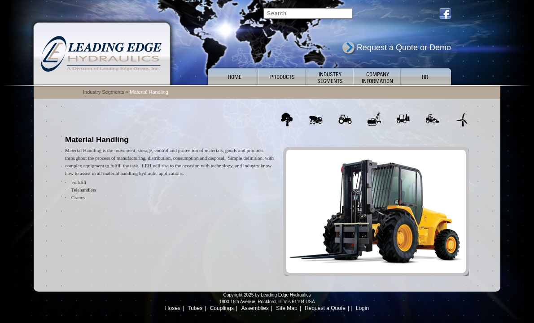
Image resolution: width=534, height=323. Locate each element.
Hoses (172, 308)
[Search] (307, 13)
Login (362, 308)
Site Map (286, 308)
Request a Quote (325, 308)
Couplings (222, 308)
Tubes (195, 308)
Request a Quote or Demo (404, 47)
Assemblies (255, 308)
